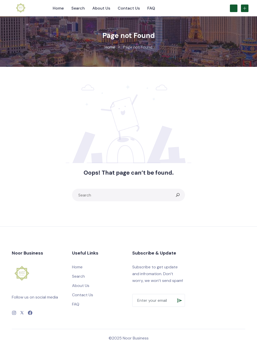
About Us (101, 8)
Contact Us (129, 8)
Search (78, 8)
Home (58, 8)
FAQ (151, 8)
